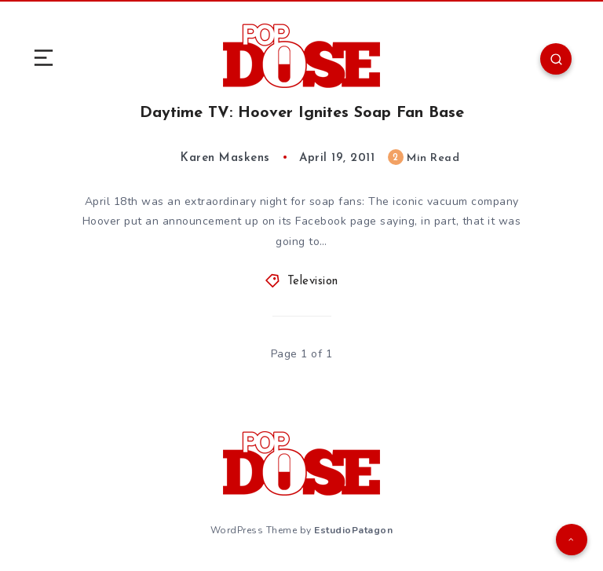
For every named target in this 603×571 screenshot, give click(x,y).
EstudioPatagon (353, 530)
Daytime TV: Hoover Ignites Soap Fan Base (302, 113)
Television (312, 281)
